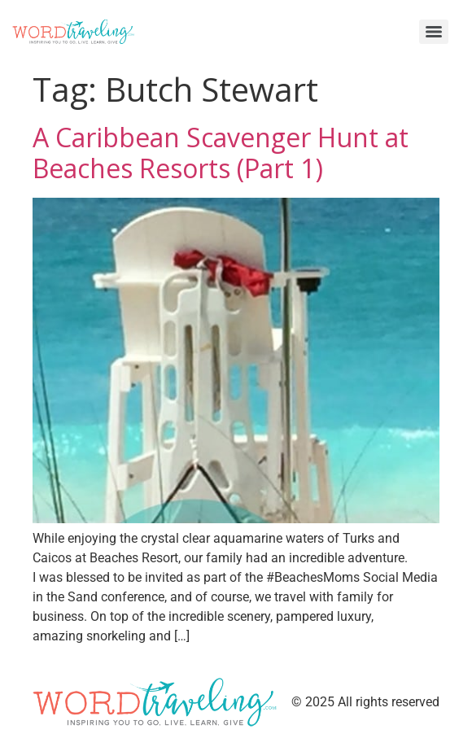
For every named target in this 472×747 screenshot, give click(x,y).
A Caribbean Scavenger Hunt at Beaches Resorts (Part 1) (221, 153)
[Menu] (433, 32)
